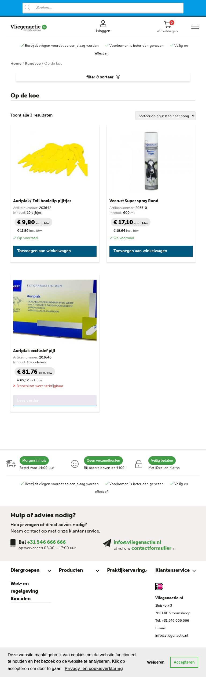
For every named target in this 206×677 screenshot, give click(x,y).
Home (15, 63)
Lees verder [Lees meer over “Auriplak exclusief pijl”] (28, 400)
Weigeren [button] (156, 662)
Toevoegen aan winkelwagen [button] (44, 250)
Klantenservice (172, 570)
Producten (71, 570)
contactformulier (151, 548)
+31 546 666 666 (46, 542)
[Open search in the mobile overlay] (103, 8)
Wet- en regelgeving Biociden (24, 591)
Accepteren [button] (184, 662)
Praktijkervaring (126, 570)
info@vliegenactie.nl (137, 542)
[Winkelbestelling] (165, 115)
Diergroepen (24, 570)
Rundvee (33, 63)
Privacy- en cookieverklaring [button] (94, 668)
